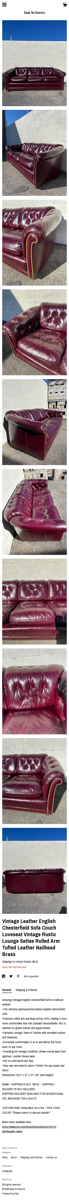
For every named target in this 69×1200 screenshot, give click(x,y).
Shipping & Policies (26, 990)
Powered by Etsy (10, 1193)
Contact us (51, 1157)
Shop (5, 1157)
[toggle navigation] (4, 4)
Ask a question (31, 976)
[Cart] (65, 5)
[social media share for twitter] (11, 976)
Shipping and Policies (31, 1157)
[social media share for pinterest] (18, 976)
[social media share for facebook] (4, 976)
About (14, 1157)
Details (7, 990)
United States (23, 962)
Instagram (7, 1171)
